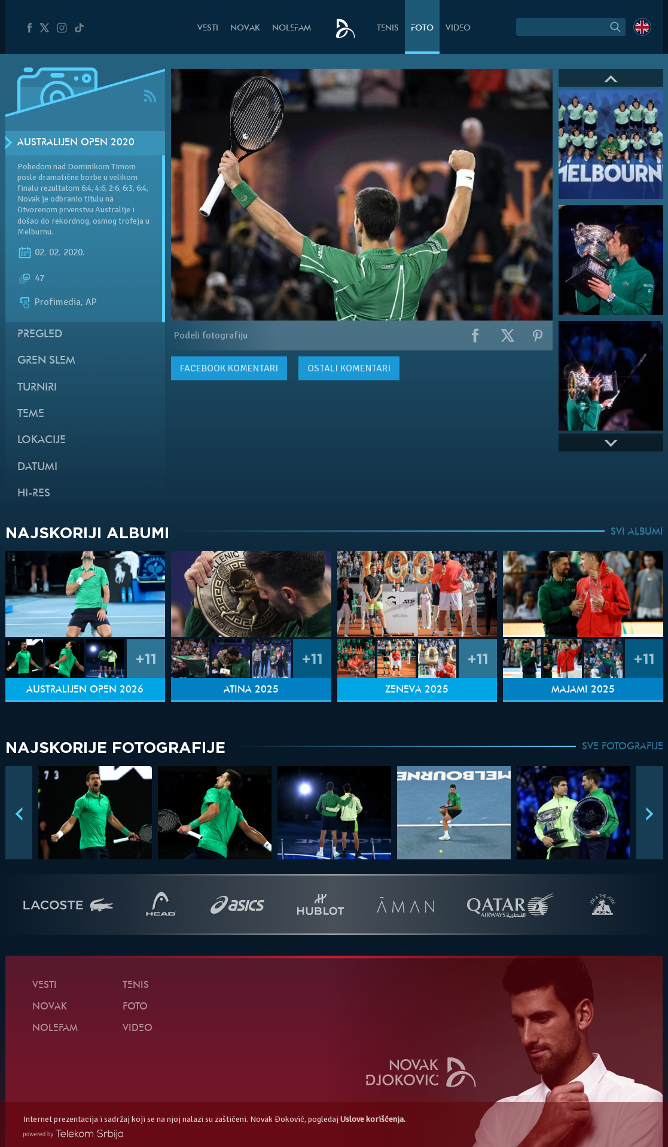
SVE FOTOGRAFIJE (622, 747)
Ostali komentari (349, 368)
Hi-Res (33, 493)
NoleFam (291, 28)
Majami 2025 (583, 690)
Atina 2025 (251, 690)
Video (458, 28)
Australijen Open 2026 (85, 690)
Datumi (37, 467)
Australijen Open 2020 (76, 143)
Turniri (37, 387)
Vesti (207, 28)
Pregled (39, 334)
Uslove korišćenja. (372, 1119)
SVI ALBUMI (637, 532)
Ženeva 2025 (417, 690)
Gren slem (46, 361)
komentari (229, 368)
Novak (245, 28)
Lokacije (41, 440)
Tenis (388, 28)
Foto (422, 28)
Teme (30, 414)
